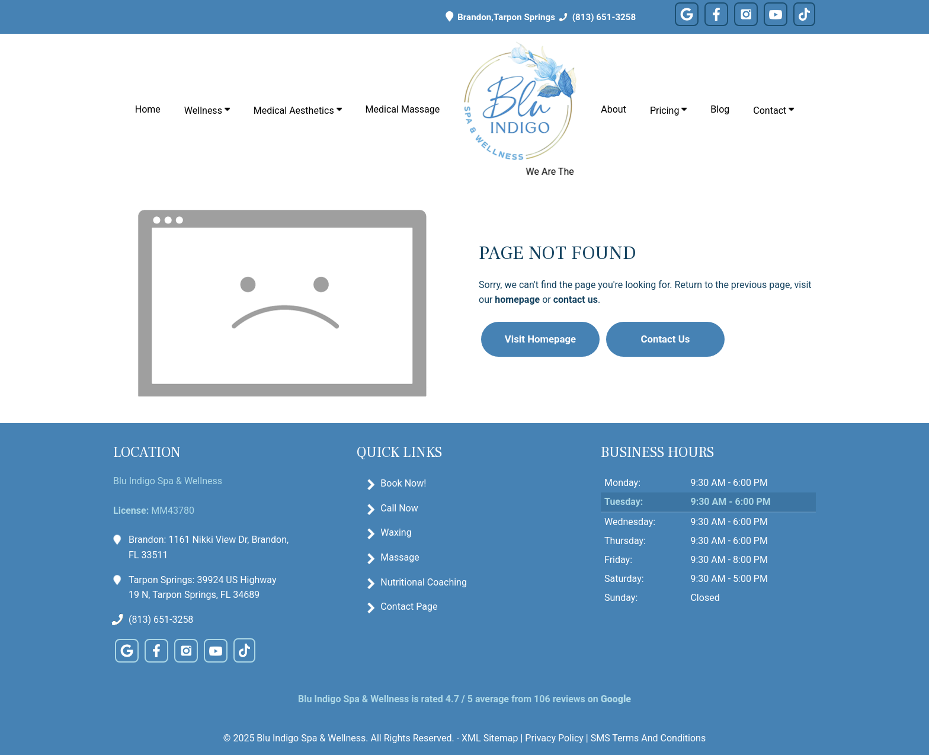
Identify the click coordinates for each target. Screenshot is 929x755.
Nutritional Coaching (423, 582)
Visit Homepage (540, 339)
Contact (773, 110)
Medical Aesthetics (298, 110)
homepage (517, 299)
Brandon (464, 17)
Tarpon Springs (524, 17)
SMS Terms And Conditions (648, 738)
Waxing (395, 532)
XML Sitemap (490, 738)
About (613, 109)
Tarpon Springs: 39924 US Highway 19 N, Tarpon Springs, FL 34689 (202, 586)
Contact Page (408, 606)
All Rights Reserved (410, 738)
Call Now (399, 508)
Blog (719, 109)
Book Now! (403, 483)
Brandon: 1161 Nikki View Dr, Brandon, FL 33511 (209, 546)
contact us (575, 299)
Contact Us (665, 339)
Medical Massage (403, 109)
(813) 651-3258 (595, 17)
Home (148, 109)
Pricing (668, 110)
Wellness (207, 110)
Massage (399, 557)
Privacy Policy (554, 738)
